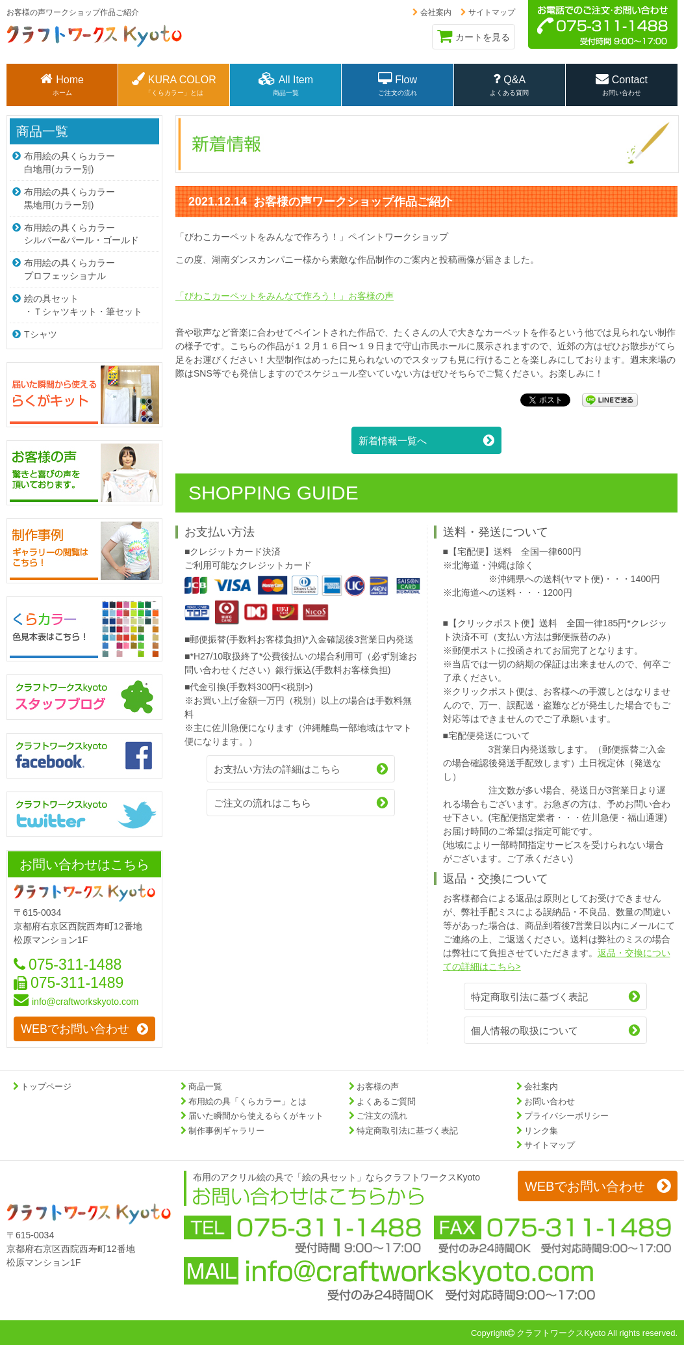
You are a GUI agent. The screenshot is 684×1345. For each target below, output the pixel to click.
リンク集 (541, 1131)
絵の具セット (84, 302)
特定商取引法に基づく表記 (407, 1131)
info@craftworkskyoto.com (76, 999)
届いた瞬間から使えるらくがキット (255, 1116)
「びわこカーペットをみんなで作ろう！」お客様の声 (284, 296)
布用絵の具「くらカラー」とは (247, 1101)
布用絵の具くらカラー (84, 162)
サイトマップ (488, 12)
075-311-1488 (67, 961)
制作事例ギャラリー (226, 1131)
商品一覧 (42, 131)
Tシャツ (34, 331)
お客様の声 (378, 1086)
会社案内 (431, 12)
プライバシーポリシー (566, 1116)
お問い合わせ (549, 1101)
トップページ (46, 1086)
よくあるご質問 (386, 1101)
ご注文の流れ (382, 1116)
